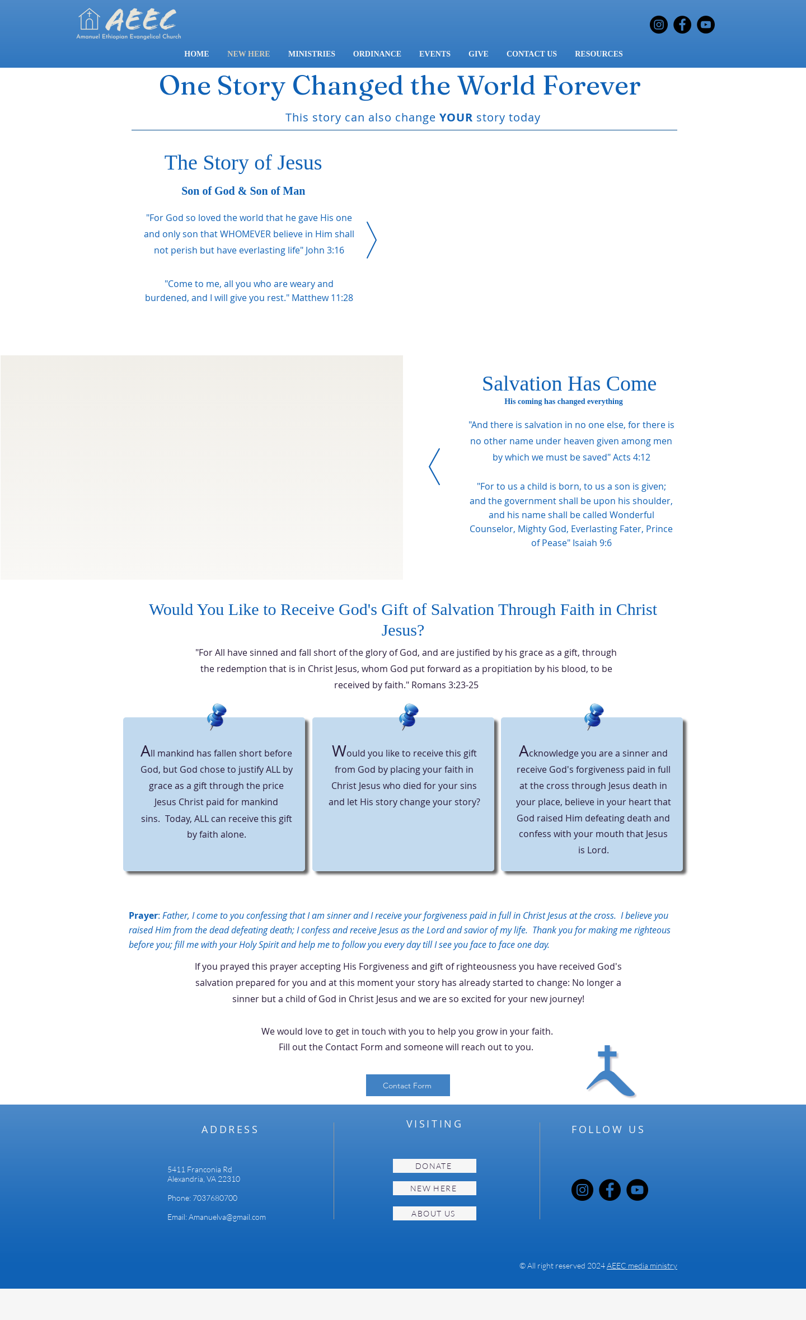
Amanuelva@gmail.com (227, 1217)
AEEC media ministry (642, 1265)
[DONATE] (434, 1166)
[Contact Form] (408, 1085)
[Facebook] (682, 25)
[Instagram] (659, 25)
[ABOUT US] (434, 1213)
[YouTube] (706, 25)
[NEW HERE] (434, 1188)
